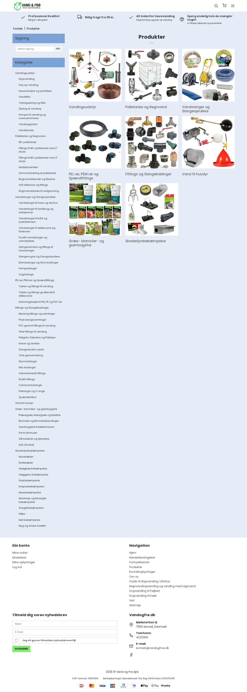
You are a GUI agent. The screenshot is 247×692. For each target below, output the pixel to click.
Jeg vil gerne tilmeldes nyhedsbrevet (49, 640)
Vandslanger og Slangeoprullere (35, 197)
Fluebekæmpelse (29, 480)
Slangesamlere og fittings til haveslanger (36, 248)
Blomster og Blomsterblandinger (39, 421)
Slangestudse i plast (31, 349)
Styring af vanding (30, 108)
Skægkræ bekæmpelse (33, 468)
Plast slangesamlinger (32, 319)
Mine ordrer (20, 553)
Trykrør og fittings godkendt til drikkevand (37, 294)
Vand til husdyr (24, 403)
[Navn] (65, 624)
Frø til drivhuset (28, 432)
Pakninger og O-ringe (32, 391)
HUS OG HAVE (26, 444)
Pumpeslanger (28, 268)
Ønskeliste (19, 558)
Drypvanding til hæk (143, 596)
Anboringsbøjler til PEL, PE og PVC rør (40, 301)
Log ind (17, 567)
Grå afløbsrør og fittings (33, 185)
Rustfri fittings (27, 379)
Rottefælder (26, 462)
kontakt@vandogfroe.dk (152, 648)
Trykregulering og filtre (32, 102)
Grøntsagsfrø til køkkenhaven (36, 427)
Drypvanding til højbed (144, 591)
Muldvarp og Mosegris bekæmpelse (32, 500)
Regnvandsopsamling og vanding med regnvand (162, 586)
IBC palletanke (27, 142)
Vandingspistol (28, 124)
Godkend (21, 648)
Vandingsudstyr (25, 73)
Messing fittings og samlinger (37, 313)
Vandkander (26, 130)
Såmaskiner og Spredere (34, 438)
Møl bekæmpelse (29, 520)
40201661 (142, 637)
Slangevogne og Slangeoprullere (39, 256)
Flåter (22, 514)
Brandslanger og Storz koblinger (38, 262)
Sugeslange (26, 274)
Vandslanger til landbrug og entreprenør (36, 210)
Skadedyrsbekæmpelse (30, 450)
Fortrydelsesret (139, 562)
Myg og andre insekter (32, 525)
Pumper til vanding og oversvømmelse (32, 116)
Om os (133, 577)
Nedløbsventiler (28, 167)
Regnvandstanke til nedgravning (39, 191)
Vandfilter (24, 96)
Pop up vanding (28, 85)
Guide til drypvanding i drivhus (149, 581)
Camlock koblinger (30, 385)
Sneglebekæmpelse (31, 508)
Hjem (132, 553)
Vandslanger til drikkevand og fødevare (37, 229)
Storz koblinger (28, 361)
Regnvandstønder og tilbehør (37, 179)
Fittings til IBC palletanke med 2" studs (38, 149)
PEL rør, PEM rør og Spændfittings (34, 280)
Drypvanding (27, 79)
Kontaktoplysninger (142, 572)
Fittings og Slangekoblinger (32, 307)
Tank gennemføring (31, 355)
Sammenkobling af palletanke (37, 173)
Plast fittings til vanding (33, 331)
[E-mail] (65, 632)
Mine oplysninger (23, 562)
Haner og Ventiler (29, 343)
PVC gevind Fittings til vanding (37, 325)
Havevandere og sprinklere (35, 91)
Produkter (135, 567)
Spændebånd (27, 397)
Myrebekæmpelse (30, 492)
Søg (58, 48)
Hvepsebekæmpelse (31, 486)
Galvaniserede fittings (32, 373)
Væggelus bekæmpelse (33, 474)
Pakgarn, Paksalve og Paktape (37, 337)
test (132, 600)
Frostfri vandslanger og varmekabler (33, 239)
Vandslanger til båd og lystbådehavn (33, 220)
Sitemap (135, 605)
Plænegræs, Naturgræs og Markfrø (40, 415)
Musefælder (26, 456)
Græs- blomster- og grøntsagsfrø (36, 409)
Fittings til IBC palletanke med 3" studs (38, 159)
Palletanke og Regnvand (30, 136)
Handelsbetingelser (142, 558)
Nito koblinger (27, 367)
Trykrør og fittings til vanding (36, 286)
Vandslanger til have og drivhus (38, 202)
